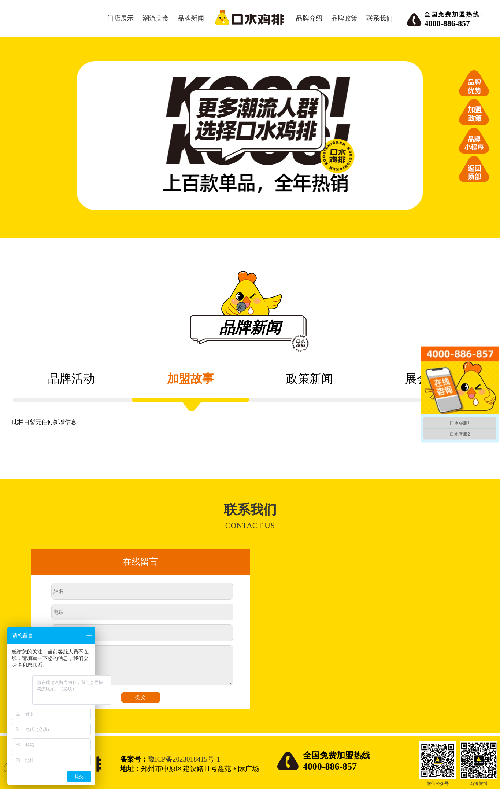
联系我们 (379, 18)
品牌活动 (71, 378)
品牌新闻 (191, 18)
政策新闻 (309, 378)
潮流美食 (155, 18)
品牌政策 (344, 18)
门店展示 (120, 18)
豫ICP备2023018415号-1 (184, 759)
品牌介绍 (309, 18)
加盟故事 (190, 378)
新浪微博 (479, 783)
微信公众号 (438, 783)
